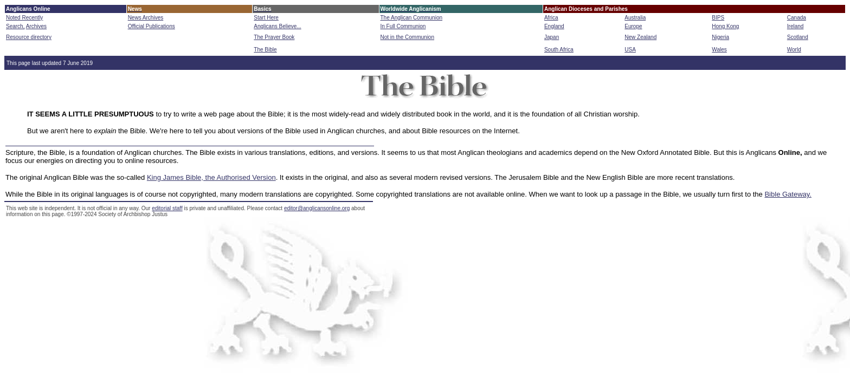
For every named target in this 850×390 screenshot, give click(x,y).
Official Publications (151, 26)
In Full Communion (403, 26)
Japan (551, 37)
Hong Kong (725, 26)
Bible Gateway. (787, 194)
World (794, 50)
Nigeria (720, 37)
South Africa (559, 50)
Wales (719, 50)
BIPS (718, 18)
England (554, 26)
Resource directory (28, 37)
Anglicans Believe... (277, 26)
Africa (551, 18)
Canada (796, 18)
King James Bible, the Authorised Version (211, 177)
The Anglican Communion (412, 18)
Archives (36, 26)
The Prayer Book (274, 37)
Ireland (795, 26)
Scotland (797, 37)
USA (630, 50)
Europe (633, 26)
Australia (635, 18)
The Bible (265, 50)
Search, (15, 26)
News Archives (146, 18)
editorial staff (167, 208)
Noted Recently (24, 18)
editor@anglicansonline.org (317, 208)
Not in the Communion (408, 37)
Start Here (266, 18)
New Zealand (640, 37)
